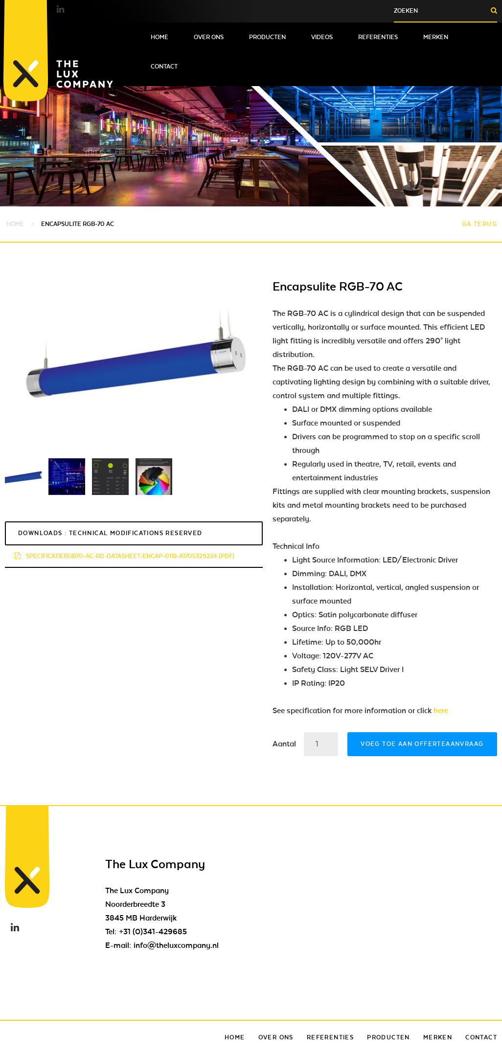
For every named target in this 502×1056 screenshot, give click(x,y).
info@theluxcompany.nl (176, 945)
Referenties (378, 37)
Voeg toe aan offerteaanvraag (422, 744)
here (441, 710)
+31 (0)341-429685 (153, 931)
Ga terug (479, 224)
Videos (322, 37)
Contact (164, 66)
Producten (267, 37)
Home (159, 37)
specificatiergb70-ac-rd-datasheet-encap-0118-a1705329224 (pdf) (124, 556)
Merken (435, 37)
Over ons (209, 37)
